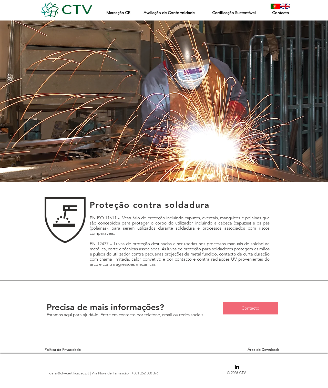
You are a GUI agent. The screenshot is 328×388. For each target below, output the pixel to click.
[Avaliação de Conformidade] (169, 13)
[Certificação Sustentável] (234, 13)
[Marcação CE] (118, 13)
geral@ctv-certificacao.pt (69, 373)
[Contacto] (280, 13)
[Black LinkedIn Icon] (237, 367)
